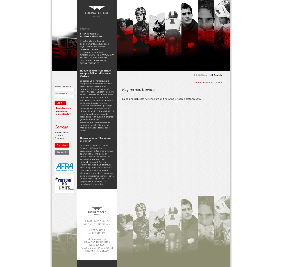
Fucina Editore (97, 12)
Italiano (202, 75)
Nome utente (63, 87)
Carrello (61, 145)
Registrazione (63, 108)
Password (61, 94)
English (218, 75)
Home (198, 82)
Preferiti (61, 152)
